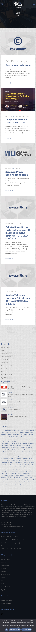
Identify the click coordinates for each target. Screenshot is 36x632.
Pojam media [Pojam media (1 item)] (27, 460)
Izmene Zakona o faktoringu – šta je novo (19, 401)
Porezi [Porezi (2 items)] (12, 462)
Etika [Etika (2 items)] (30, 439)
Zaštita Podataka (6, 375)
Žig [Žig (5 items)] (14, 484)
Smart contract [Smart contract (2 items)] (23, 471)
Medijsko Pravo (5, 365)
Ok (6, 629)
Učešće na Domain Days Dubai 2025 (16, 121)
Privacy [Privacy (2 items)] (30, 464)
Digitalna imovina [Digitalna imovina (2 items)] (6, 436)
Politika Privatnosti (6, 600)
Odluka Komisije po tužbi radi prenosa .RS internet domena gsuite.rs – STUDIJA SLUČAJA (17, 233)
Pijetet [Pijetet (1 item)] (13, 460)
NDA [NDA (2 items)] (11, 456)
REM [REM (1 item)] (24, 469)
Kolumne (3, 362)
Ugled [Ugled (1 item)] (13, 475)
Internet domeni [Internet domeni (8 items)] (17, 445)
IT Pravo (3, 359)
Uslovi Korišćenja (6, 603)
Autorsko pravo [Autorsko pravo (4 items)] (30, 430)
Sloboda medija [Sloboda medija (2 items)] (14, 471)
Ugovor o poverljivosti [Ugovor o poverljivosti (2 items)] (21, 475)
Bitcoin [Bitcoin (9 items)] (8, 432)
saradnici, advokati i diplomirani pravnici (21, 508)
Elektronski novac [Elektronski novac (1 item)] (16, 439)
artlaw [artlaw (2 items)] (14, 430)
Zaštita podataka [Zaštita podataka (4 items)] (18, 481)
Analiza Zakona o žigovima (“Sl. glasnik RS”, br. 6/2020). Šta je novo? (17, 299)
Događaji (17, 116)
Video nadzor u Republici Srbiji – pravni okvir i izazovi (15, 540)
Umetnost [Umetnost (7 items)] (25, 477)
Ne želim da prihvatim (15, 629)
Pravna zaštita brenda (18, 65)
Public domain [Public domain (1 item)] (21, 466)
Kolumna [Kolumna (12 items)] (10, 449)
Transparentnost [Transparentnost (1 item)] (6, 475)
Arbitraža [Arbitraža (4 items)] (8, 430)
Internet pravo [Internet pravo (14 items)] (26, 445)
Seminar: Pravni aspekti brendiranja (16, 173)
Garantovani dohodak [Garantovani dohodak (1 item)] (23, 441)
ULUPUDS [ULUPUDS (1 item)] (10, 477)
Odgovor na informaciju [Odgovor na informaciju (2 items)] (9, 458)
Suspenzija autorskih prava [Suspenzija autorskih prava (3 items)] (24, 473)
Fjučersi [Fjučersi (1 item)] (7, 441)
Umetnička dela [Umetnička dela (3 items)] (18, 477)
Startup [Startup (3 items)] (30, 471)
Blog (2, 350)
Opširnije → (9, 83)
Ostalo (3, 368)
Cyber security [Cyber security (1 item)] (16, 434)
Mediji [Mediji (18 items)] (8, 454)
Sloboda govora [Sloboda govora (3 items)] (5, 471)
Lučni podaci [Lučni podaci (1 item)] (28, 451)
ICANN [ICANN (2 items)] (14, 443)
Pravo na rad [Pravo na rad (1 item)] (8, 464)
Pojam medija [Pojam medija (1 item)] (5, 462)
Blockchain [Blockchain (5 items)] (15, 432)
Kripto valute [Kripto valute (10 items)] (11, 451)
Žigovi (25, 61)
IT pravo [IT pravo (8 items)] (22, 447)
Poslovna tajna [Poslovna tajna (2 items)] (18, 462)
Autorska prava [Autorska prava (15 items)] (21, 430)
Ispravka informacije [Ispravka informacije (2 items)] (14, 447)
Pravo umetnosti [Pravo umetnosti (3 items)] (17, 464)
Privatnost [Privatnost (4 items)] (4, 466)
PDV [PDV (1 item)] (8, 460)
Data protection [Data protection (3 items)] (24, 434)
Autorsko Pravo (12, 61)
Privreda (19, 61)
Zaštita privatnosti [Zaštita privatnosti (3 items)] (7, 484)
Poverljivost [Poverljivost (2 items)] (26, 462)
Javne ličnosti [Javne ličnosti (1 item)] (29, 447)
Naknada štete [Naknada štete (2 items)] (5, 456)
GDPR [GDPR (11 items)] (31, 441)
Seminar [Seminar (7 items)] (29, 469)
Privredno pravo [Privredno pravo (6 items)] (12, 466)
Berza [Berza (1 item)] (3, 432)
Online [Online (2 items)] (25, 458)
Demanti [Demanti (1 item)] (31, 434)
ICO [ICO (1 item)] (19, 443)
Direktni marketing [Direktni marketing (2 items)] (15, 436)
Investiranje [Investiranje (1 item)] (5, 447)
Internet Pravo (24, 116)
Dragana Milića (14, 506)
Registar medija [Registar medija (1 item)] (7, 469)
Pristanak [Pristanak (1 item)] (24, 464)
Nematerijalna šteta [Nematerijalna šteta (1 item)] (19, 456)
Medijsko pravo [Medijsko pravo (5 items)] (26, 454)
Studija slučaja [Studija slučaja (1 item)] (5, 473)
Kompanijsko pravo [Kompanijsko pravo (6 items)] (18, 449)
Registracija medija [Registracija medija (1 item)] (17, 469)
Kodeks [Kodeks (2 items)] (4, 449)
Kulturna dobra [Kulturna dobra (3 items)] (20, 451)
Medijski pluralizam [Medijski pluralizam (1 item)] (16, 454)
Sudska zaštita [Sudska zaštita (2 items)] (13, 473)
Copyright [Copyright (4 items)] (21, 432)
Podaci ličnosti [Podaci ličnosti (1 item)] (19, 460)
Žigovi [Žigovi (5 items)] (19, 484)
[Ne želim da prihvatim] (34, 625)
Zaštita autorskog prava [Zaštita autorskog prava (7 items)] (7, 481)
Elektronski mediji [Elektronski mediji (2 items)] (6, 439)
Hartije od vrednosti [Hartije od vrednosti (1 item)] (6, 443)
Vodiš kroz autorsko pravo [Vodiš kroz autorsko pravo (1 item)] (28, 479)
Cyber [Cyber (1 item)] (9, 434)
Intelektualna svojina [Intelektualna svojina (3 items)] (7, 445)
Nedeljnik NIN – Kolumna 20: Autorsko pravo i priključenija (17, 536)
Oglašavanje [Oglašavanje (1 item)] (19, 458)
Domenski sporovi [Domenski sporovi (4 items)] (25, 436)
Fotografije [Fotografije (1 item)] (13, 441)
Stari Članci (4, 583)
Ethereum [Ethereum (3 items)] (24, 439)
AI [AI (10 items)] (3, 430)
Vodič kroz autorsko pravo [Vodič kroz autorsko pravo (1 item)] (15, 479)
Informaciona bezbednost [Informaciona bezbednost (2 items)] (28, 443)
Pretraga (3, 332)
